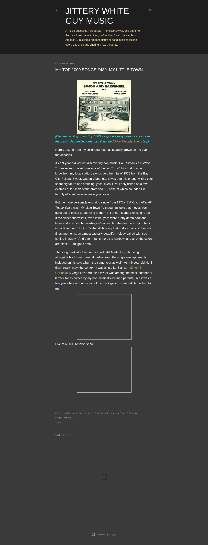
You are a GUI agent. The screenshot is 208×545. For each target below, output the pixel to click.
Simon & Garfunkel (129, 413)
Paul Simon (113, 413)
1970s (68, 413)
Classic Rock (100, 413)
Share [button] (58, 422)
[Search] (151, 9)
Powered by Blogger (104, 534)
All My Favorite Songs (127, 141)
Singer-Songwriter (64, 417)
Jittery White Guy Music (107, 35)
